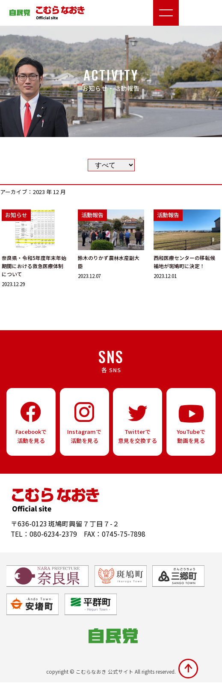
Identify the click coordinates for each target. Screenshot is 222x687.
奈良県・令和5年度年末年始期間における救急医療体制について (34, 266)
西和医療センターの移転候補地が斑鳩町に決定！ (184, 262)
